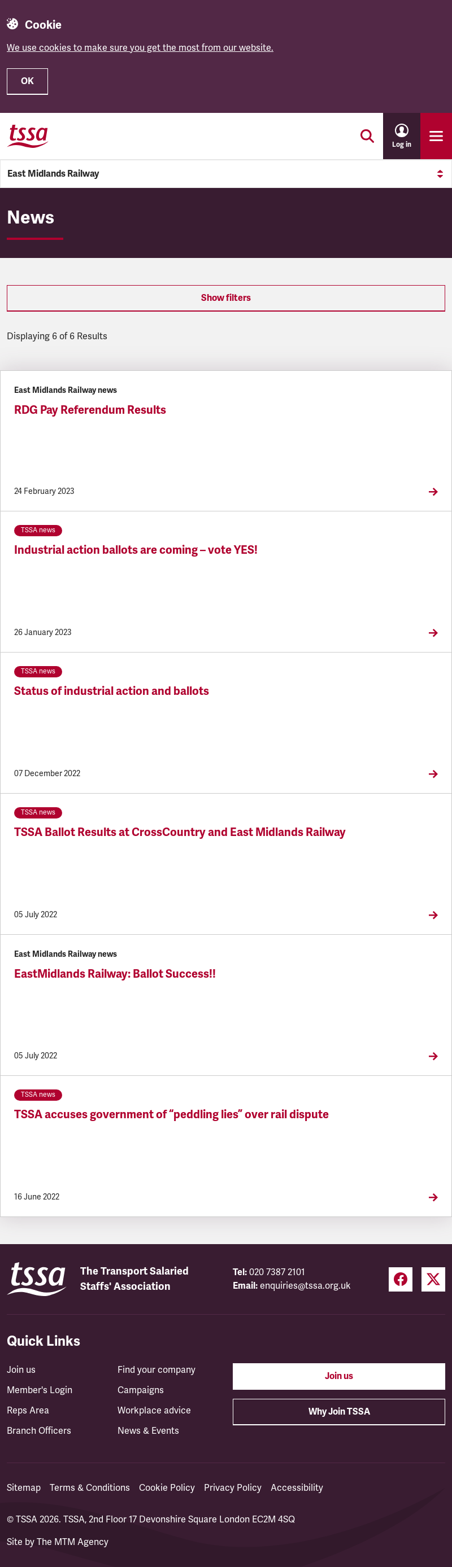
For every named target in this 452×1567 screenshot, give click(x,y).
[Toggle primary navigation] (436, 136)
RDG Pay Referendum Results (90, 410)
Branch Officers (39, 1431)
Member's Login (39, 1390)
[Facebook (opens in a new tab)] (400, 1279)
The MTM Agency (72, 1542)
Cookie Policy (167, 1488)
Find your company (156, 1370)
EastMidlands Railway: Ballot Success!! (115, 974)
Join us (21, 1370)
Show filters (226, 298)
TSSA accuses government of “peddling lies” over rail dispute (171, 1115)
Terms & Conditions (90, 1488)
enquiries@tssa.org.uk (305, 1286)
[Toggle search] (367, 136)
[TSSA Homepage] (28, 136)
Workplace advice (154, 1410)
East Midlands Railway (226, 174)
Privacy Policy (233, 1488)
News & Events (148, 1431)
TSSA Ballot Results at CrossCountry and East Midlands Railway (180, 832)
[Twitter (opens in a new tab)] (433, 1279)
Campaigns (141, 1390)
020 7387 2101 (277, 1272)
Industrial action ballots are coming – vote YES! (136, 550)
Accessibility (297, 1488)
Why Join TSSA (339, 1411)
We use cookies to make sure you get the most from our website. (140, 48)
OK (27, 81)
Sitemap (24, 1488)
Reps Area (28, 1410)
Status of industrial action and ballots (111, 691)
